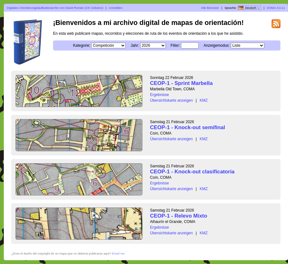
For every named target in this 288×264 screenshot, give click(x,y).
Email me (118, 253)
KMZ (203, 100)
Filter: (175, 45)
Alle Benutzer (210, 7)
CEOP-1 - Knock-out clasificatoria (192, 172)
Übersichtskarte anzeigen (171, 100)
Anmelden (115, 7)
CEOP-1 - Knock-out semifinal (187, 127)
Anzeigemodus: (217, 45)
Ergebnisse (159, 95)
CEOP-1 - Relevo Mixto (178, 216)
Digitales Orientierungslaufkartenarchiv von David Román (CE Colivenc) (55, 7)
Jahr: (135, 45)
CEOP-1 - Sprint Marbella (181, 83)
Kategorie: (81, 45)
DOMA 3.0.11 (276, 7)
